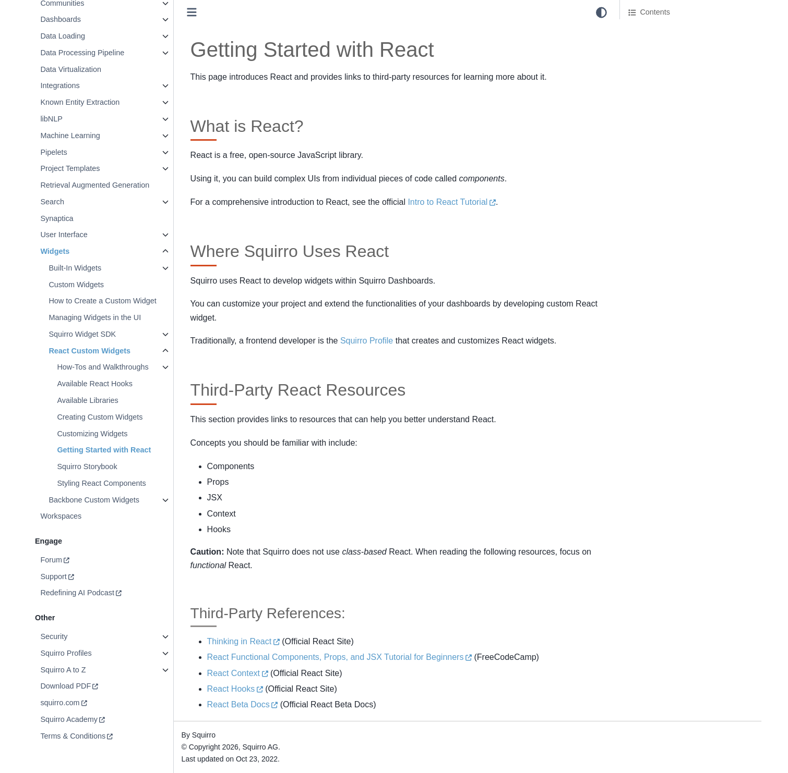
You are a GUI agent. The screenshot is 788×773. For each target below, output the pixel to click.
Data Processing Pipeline (82, 52)
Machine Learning (70, 135)
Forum (51, 560)
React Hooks (231, 688)
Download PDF (65, 686)
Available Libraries (87, 400)
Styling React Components (101, 483)
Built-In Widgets (75, 268)
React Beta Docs (238, 704)
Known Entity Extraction (80, 102)
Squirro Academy (69, 719)
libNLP (51, 119)
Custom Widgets (76, 284)
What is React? (653, 32)
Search (52, 202)
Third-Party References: (677, 75)
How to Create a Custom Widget (102, 301)
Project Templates (70, 168)
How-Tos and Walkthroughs (102, 367)
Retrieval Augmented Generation (94, 185)
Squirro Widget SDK (82, 334)
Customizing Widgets (92, 434)
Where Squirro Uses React (673, 46)
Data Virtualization (70, 69)
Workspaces (60, 516)
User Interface (63, 234)
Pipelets (53, 152)
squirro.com (59, 702)
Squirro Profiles (65, 653)
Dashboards (60, 19)
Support (53, 576)
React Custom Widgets (89, 351)
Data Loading (62, 36)
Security (53, 636)
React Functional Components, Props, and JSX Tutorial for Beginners (335, 657)
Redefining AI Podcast (77, 592)
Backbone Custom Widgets (94, 500)
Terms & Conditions (72, 736)
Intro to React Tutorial (447, 202)
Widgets (54, 251)
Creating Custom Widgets (99, 417)
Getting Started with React (104, 450)
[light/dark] (601, 12)
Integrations (59, 85)
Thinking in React (239, 641)
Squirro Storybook (87, 466)
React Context (233, 673)
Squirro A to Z (63, 670)
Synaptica (56, 218)
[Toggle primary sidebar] (191, 12)
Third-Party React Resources (676, 61)
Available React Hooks (95, 383)
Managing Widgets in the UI (95, 317)
